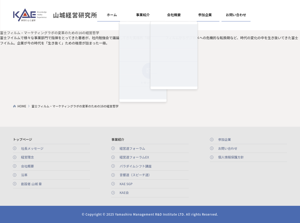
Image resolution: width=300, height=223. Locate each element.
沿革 (24, 174)
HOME (21, 106)
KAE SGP (126, 183)
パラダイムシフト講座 (135, 166)
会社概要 (174, 14)
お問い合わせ (236, 14)
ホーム (112, 14)
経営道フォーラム (132, 148)
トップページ (22, 139)
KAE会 (124, 192)
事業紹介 (143, 14)
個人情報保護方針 (231, 157)
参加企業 (205, 14)
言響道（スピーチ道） (136, 174)
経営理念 (27, 157)
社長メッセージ (32, 148)
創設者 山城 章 (31, 183)
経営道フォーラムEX (134, 157)
